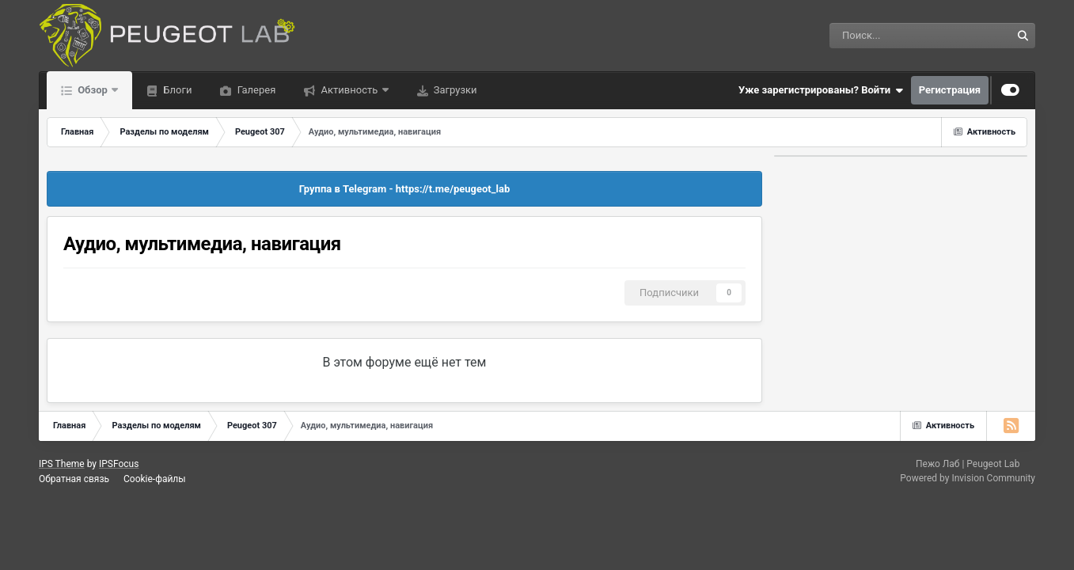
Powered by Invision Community (967, 478)
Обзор (92, 90)
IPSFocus (119, 463)
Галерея (254, 90)
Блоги (176, 90)
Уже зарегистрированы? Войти (820, 90)
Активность (349, 90)
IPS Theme (62, 463)
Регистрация (950, 90)
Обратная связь (74, 478)
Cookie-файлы (154, 478)
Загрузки (454, 90)
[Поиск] (878, 35)
